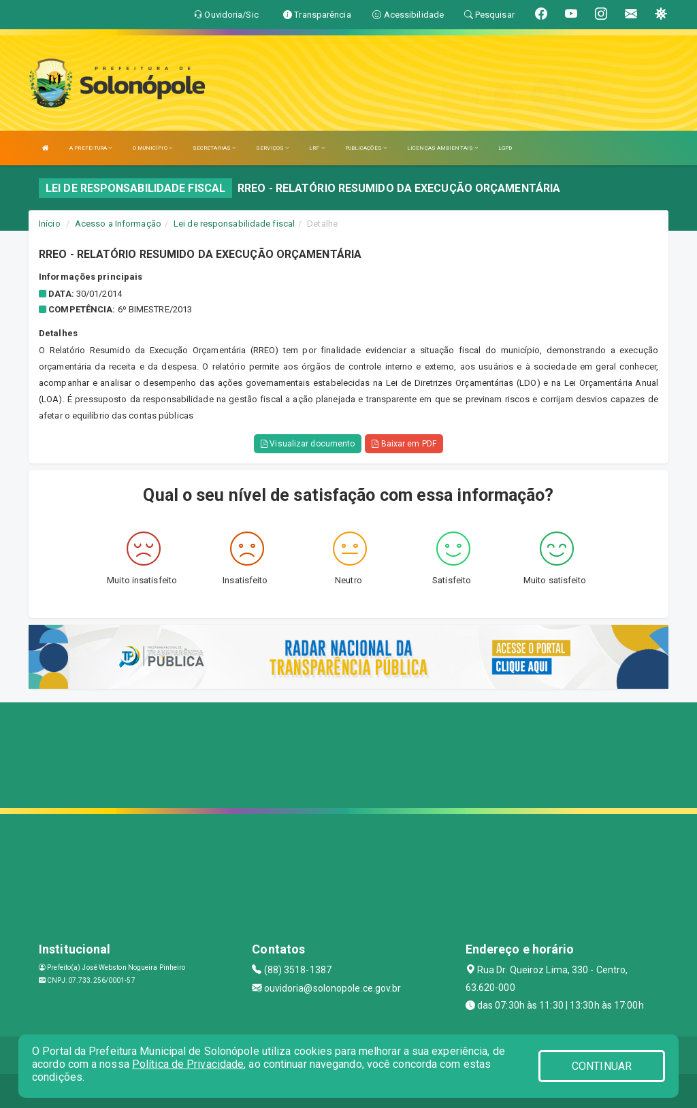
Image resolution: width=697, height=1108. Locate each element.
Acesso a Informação (118, 223)
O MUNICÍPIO (152, 148)
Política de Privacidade (188, 1064)
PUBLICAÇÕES (366, 148)
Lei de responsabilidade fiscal (234, 223)
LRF (317, 148)
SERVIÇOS (272, 148)
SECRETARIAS (214, 148)
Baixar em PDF (404, 444)
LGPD (505, 148)
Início (50, 223)
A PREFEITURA (90, 148)
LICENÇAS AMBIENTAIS (442, 148)
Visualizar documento (308, 444)
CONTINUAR (602, 1066)
